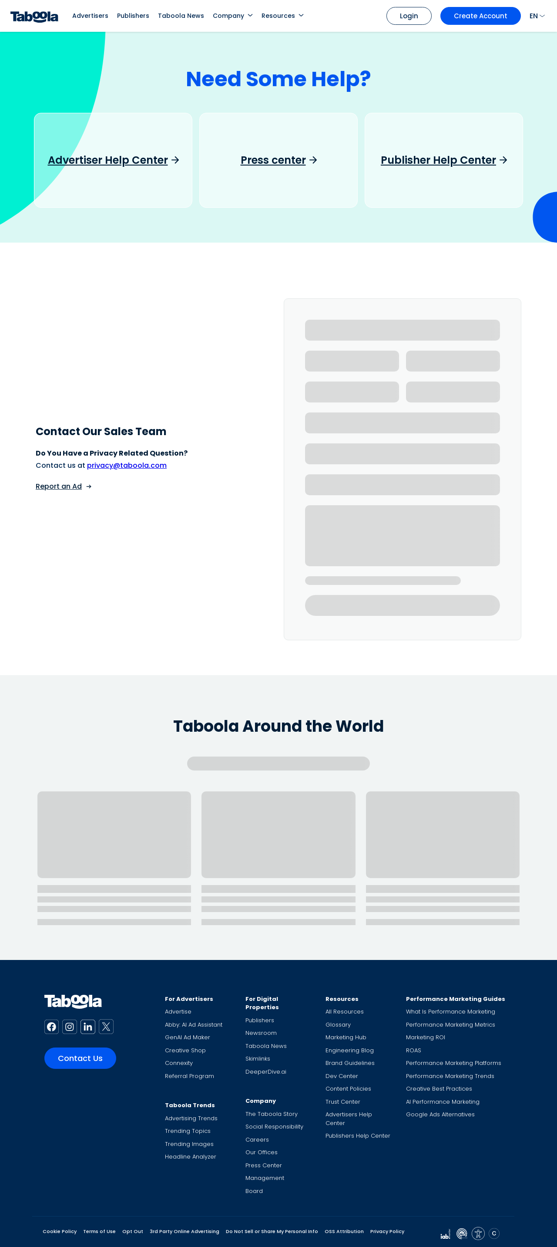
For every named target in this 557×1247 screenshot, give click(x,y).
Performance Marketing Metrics (450, 1025)
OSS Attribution (344, 1231)
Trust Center (342, 1102)
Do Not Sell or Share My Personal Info (272, 1231)
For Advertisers (189, 999)
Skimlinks (257, 1058)
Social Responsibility (274, 1126)
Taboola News (181, 15)
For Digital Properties (262, 1003)
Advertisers (90, 15)
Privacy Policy (387, 1231)
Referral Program (189, 1076)
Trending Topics (188, 1131)
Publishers (133, 15)
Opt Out (132, 1231)
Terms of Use (99, 1231)
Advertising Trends (191, 1118)
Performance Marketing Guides (455, 999)
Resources (278, 15)
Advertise (178, 1011)
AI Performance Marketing (443, 1102)
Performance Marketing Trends (450, 1076)
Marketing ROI (425, 1037)
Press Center (263, 1165)
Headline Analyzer (190, 1156)
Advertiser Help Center (108, 160)
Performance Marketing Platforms (453, 1063)
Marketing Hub (345, 1037)
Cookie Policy (60, 1231)
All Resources (344, 1011)
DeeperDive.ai (265, 1072)
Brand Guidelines (350, 1063)
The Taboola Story (271, 1114)
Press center (273, 160)
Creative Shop (185, 1050)
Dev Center (341, 1076)
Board (254, 1191)
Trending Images (189, 1144)
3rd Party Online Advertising (184, 1231)
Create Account (480, 15)
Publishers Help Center (357, 1136)
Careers (257, 1139)
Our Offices (261, 1152)
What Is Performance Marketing (450, 1011)
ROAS (413, 1050)
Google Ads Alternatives (440, 1114)
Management (264, 1178)
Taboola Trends (190, 1105)
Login (409, 15)
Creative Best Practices (439, 1089)
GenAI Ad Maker (187, 1037)
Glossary (338, 1025)
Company (228, 15)
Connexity (179, 1063)
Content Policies (348, 1089)
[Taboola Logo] (34, 16)
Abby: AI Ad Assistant (193, 1025)
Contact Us (80, 1058)
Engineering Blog (349, 1050)
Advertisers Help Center (348, 1118)
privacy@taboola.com (127, 465)
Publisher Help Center (438, 160)
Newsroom (261, 1033)
